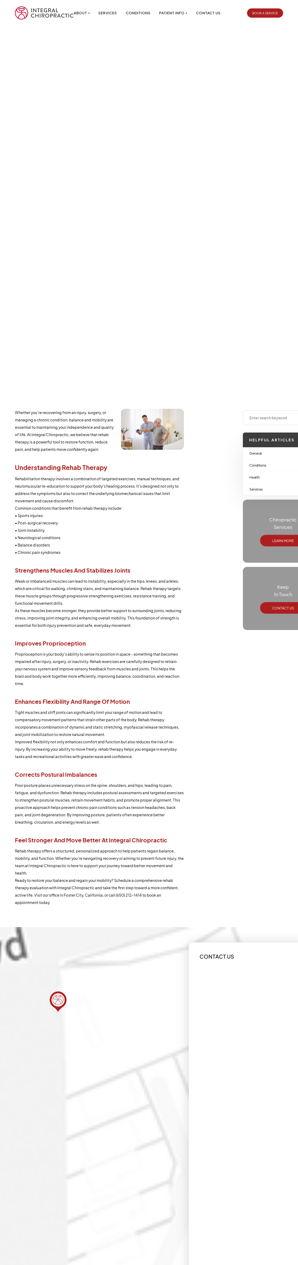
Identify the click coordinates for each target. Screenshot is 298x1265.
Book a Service (265, 13)
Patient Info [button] (173, 13)
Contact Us (208, 13)
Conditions (138, 13)
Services (107, 13)
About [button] (82, 13)
